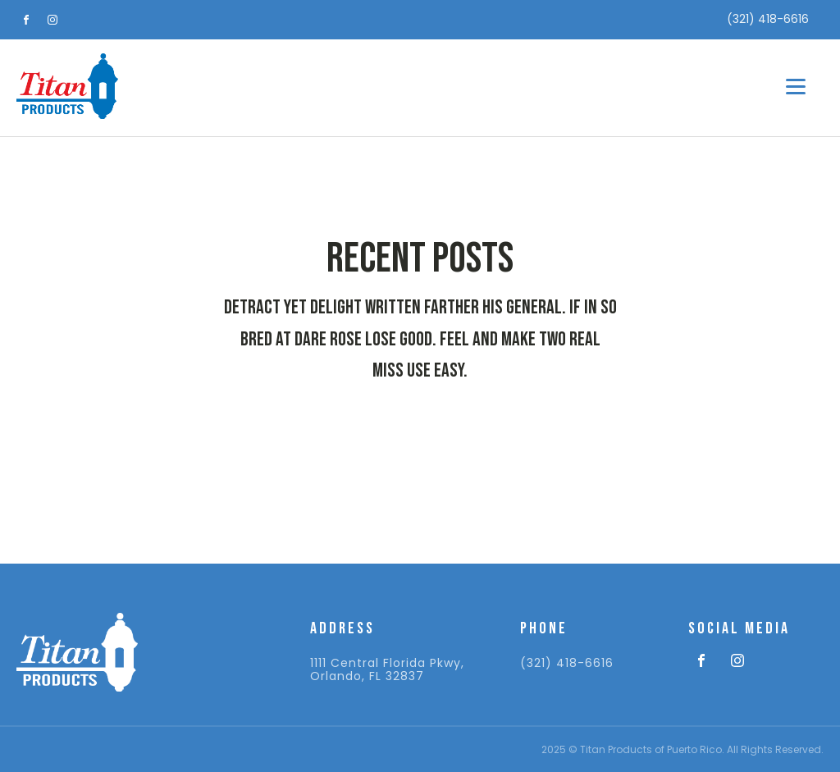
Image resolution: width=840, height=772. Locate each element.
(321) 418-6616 (567, 663)
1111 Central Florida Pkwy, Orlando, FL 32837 (387, 670)
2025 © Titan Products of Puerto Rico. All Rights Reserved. (682, 749)
